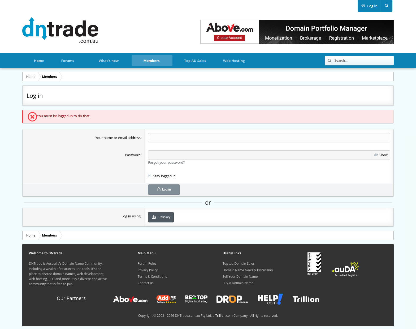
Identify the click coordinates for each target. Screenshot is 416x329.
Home (39, 60)
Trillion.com (223, 315)
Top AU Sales (195, 60)
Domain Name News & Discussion (248, 270)
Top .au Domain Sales (239, 263)
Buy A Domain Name (238, 283)
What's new (109, 60)
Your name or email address (118, 137)
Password (133, 155)
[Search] (386, 6)
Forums (67, 60)
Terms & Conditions (152, 276)
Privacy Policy (148, 270)
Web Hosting (234, 60)
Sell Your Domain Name (240, 276)
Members (151, 60)
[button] (83, 60)
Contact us (145, 283)
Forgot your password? (166, 162)
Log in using (131, 216)
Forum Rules (147, 263)
